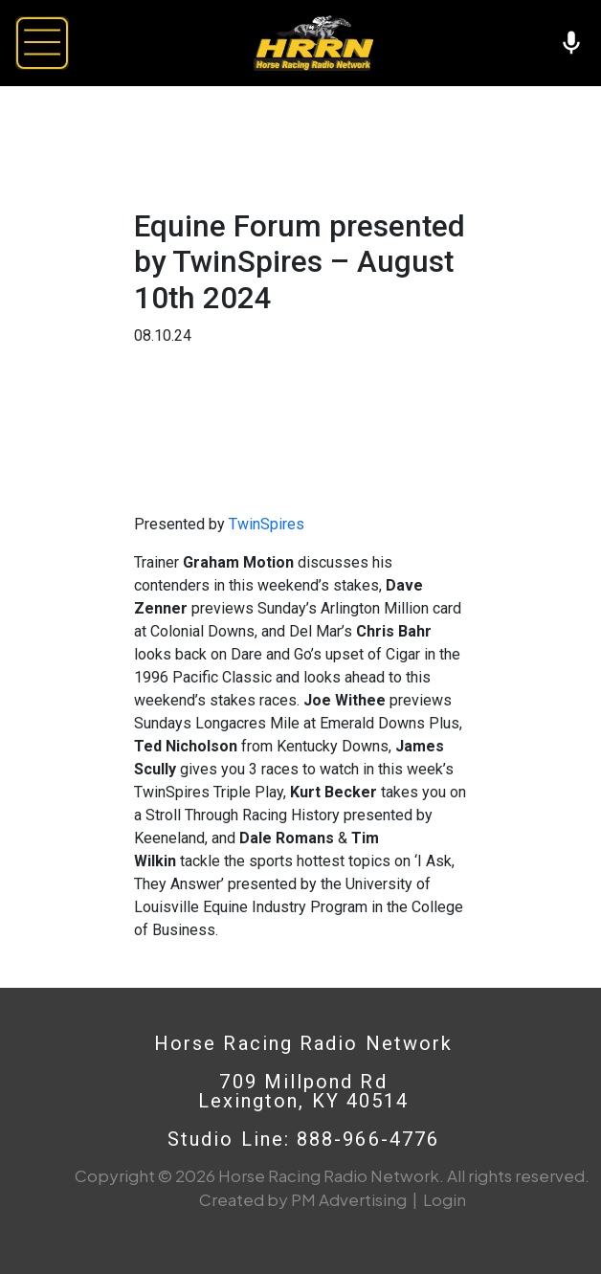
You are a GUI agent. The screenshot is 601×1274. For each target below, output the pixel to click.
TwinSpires (266, 524)
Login (444, 1199)
